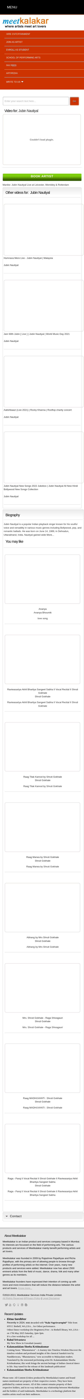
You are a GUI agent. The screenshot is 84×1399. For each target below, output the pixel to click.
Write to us (13, 82)
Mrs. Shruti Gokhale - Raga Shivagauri (42, 1018)
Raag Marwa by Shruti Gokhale (42, 857)
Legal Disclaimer (51, 1298)
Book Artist (42, 176)
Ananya (43, 609)
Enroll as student (17, 50)
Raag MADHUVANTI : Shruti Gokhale (42, 1098)
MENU (12, 7)
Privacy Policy (33, 1298)
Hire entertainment (18, 34)
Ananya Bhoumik (42, 612)
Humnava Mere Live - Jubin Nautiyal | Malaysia (28, 258)
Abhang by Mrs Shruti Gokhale (43, 937)
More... (50, 534)
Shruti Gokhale (43, 696)
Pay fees (11, 65)
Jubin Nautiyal (28, 111)
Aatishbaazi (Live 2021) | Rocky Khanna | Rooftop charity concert (38, 410)
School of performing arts (23, 57)
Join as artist (14, 42)
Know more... (25, 1288)
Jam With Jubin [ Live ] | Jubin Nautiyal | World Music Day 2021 (37, 334)
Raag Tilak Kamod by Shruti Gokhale (42, 776)
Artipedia (12, 73)
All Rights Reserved (13, 1298)
